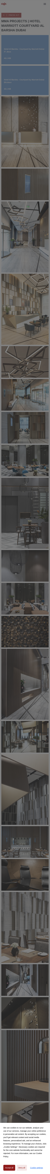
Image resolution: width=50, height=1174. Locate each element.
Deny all (21, 1168)
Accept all (9, 1168)
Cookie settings (36, 1168)
